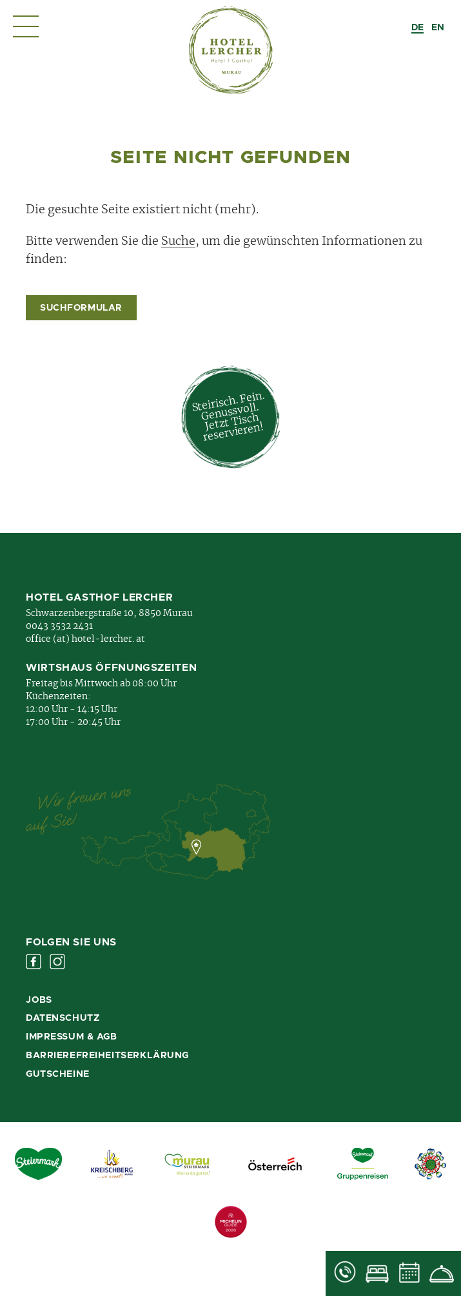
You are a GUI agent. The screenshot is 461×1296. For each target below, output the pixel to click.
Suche (178, 241)
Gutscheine (58, 1074)
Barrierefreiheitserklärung (107, 1055)
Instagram (57, 961)
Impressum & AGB (71, 1036)
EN (437, 27)
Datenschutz (62, 1018)
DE (417, 27)
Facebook (33, 961)
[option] (437, 27)
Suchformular (81, 308)
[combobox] (417, 27)
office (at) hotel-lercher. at (85, 639)
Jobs (39, 1000)
